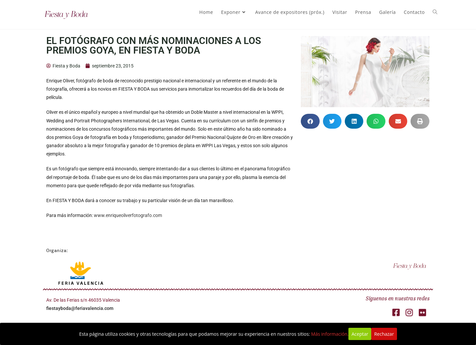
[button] (310, 121)
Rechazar (384, 334)
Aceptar (359, 334)
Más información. (329, 334)
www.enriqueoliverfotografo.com (128, 215)
